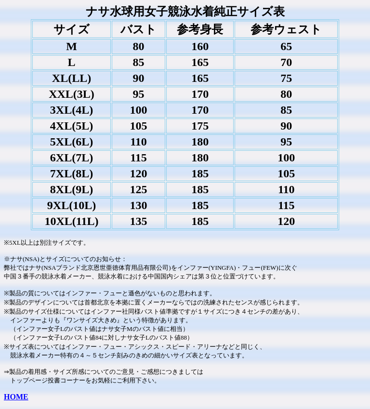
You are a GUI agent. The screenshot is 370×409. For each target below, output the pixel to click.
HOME (16, 397)
